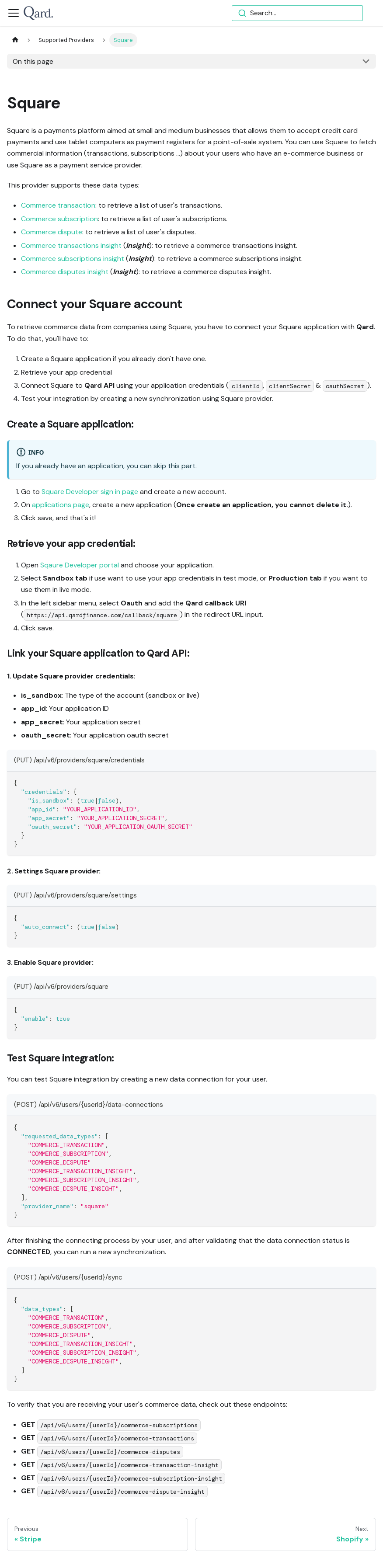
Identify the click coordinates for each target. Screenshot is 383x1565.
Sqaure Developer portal (79, 565)
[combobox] (297, 13)
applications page (60, 504)
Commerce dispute (51, 231)
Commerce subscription (59, 218)
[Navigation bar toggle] (13, 13)
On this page (33, 61)
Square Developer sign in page (90, 491)
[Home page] (15, 40)
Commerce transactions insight (71, 245)
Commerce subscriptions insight (72, 258)
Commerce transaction (58, 205)
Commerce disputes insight (64, 271)
